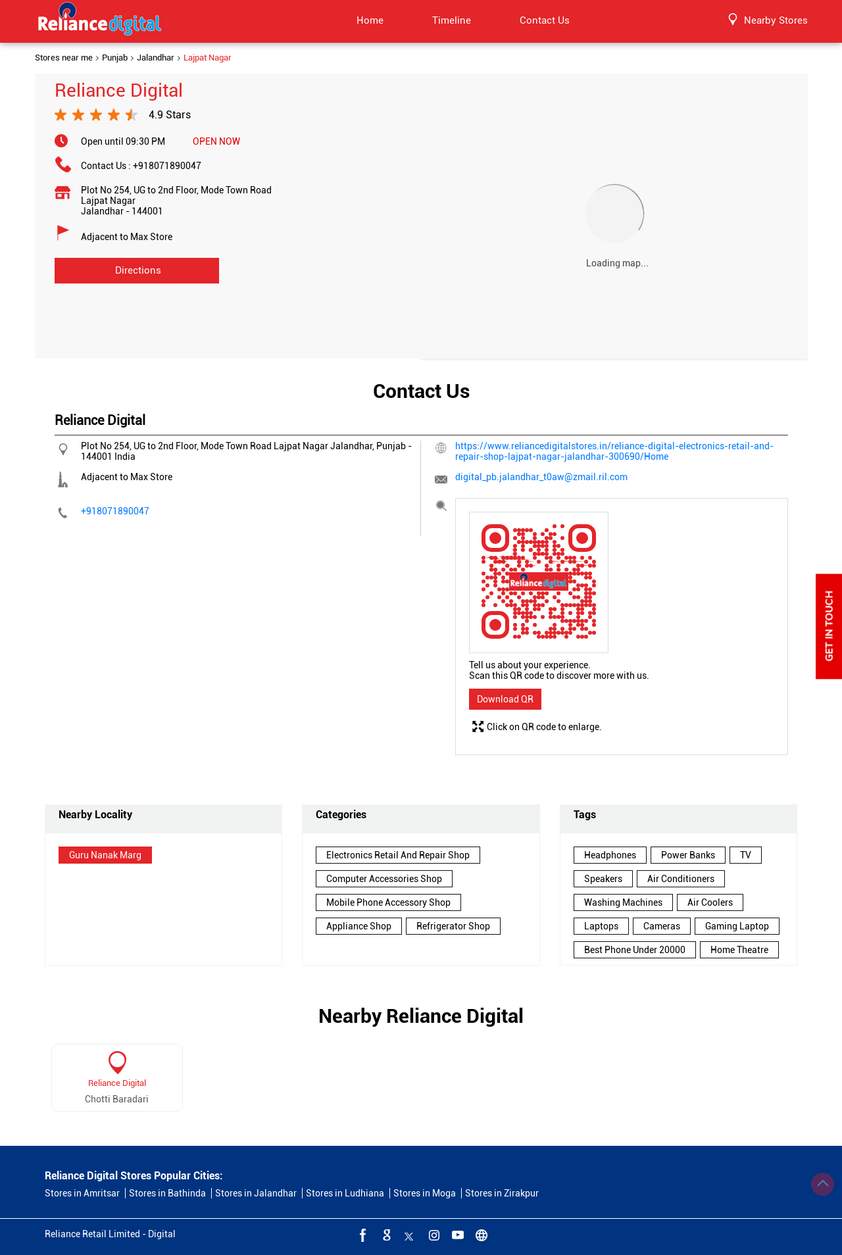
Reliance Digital (117, 1083)
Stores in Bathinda (167, 1193)
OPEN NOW (216, 141)
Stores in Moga (424, 1193)
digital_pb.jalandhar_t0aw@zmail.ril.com (541, 477)
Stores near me (64, 57)
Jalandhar (155, 57)
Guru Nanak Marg (105, 855)
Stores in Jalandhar (256, 1193)
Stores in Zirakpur (502, 1193)
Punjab (115, 57)
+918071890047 (167, 165)
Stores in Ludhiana (345, 1193)
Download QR (505, 699)
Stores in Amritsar (82, 1193)
